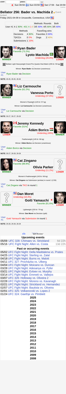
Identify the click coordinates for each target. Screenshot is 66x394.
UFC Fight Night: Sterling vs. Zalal (29, 255)
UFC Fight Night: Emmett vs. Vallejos (30, 274)
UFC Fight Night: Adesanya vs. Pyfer (30, 268)
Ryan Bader (26, 48)
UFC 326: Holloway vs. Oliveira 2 (28, 277)
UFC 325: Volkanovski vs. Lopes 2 (29, 290)
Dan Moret (25, 194)
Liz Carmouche (29, 86)
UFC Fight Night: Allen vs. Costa (28, 244)
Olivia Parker (43, 167)
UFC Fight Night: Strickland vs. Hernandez (34, 284)
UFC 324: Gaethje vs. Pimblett (26, 294)
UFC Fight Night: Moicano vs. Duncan (31, 264)
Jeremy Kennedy (30, 123)
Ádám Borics (38, 130)
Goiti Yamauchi (37, 200)
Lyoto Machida (37, 55)
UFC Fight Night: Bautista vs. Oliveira (31, 287)
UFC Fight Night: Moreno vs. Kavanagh (32, 281)
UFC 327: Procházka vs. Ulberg (27, 261)
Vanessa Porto (41, 93)
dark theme (63, 7)
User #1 (9, 26)
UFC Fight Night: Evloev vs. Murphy (30, 271)
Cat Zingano (26, 160)
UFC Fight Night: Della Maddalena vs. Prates (35, 252)
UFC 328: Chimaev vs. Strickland (29, 240)
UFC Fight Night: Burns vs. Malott (28, 258)
